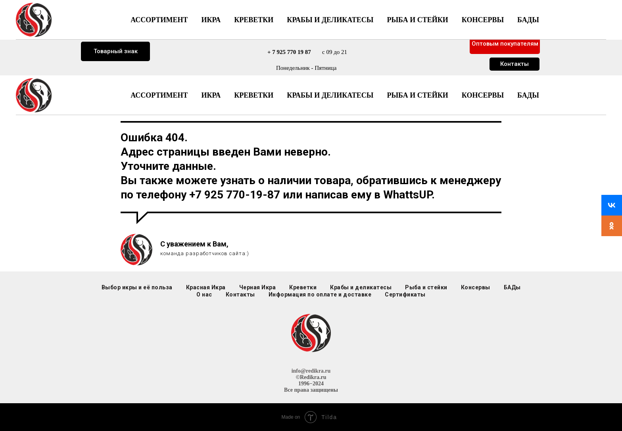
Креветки (253, 95)
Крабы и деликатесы (330, 95)
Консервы (483, 95)
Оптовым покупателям (505, 43)
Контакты (514, 63)
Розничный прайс (505, 22)
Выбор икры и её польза (137, 287)
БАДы (528, 95)
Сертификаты (405, 294)
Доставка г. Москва (115, 25)
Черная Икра (257, 287)
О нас (204, 294)
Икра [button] (211, 95)
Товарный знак (116, 51)
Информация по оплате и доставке (320, 294)
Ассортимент (159, 95)
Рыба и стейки (417, 95)
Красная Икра (206, 287)
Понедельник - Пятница (306, 68)
